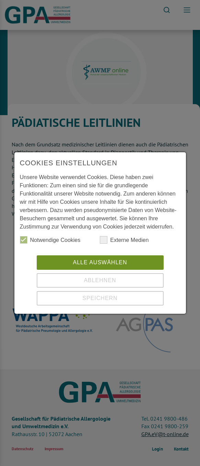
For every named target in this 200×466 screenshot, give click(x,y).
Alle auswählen (100, 262)
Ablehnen (100, 280)
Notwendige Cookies (50, 240)
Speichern (99, 298)
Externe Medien (124, 240)
